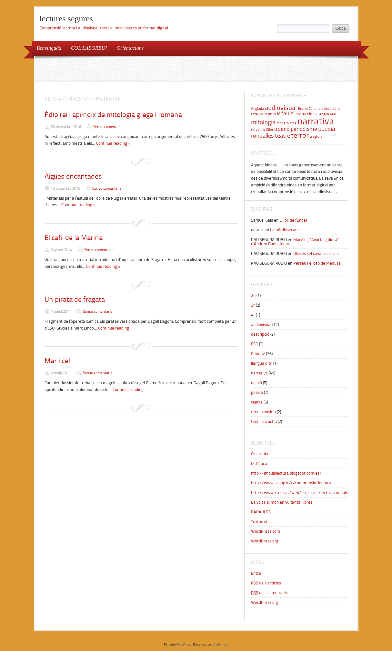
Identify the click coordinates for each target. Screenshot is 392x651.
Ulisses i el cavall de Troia (316, 253)
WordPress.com (265, 531)
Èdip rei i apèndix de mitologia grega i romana (113, 114)
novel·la (258, 129)
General (258, 353)
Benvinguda (49, 48)
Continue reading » (113, 143)
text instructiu (264, 421)
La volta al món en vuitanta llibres (281, 502)
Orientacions (130, 48)
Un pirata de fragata (75, 299)
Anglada (257, 109)
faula (287, 113)
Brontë (303, 109)
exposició (272, 113)
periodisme (304, 129)
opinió (282, 128)
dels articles (266, 583)
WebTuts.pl (220, 644)
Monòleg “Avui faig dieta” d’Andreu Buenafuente (295, 241)
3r (253, 305)
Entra (256, 573)
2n (253, 295)
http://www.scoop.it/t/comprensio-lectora (291, 482)
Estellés (257, 114)
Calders (314, 109)
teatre (282, 135)
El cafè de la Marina (74, 237)
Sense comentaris (108, 126)
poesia (326, 128)
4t (253, 314)
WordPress (184, 644)
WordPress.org (264, 541)
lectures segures (66, 18)
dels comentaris (269, 592)
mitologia (263, 122)
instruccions (306, 113)
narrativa (315, 121)
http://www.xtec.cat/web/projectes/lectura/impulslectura (306, 492)
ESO (254, 343)
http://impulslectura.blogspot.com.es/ (286, 473)
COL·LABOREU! (89, 48)
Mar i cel (57, 360)
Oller (269, 130)
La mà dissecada (285, 229)
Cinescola (259, 453)
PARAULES (261, 511)
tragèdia (316, 136)
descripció (330, 108)
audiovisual (281, 107)
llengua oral (326, 114)
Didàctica (259, 463)
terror (300, 135)
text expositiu (263, 411)
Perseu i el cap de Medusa (317, 263)
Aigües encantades (73, 176)
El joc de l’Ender (293, 220)
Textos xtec (261, 521)
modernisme (286, 123)
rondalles (262, 135)
